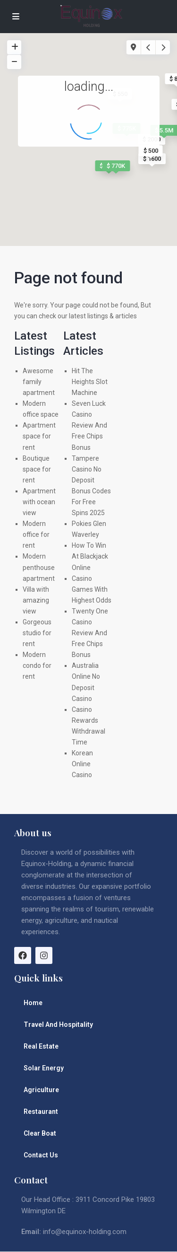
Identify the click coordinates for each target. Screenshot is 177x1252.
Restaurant (41, 1111)
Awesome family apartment (39, 381)
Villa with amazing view (36, 600)
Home (33, 1003)
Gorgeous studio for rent (37, 633)
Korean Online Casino (82, 764)
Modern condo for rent (37, 665)
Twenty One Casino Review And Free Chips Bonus (90, 632)
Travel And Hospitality (58, 1024)
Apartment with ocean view (39, 502)
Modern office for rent (36, 534)
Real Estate (41, 1046)
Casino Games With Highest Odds (91, 589)
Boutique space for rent (37, 469)
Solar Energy (44, 1068)
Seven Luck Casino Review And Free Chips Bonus (89, 425)
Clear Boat (40, 1133)
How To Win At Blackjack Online (90, 556)
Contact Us (41, 1155)
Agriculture (41, 1090)
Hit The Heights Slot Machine (90, 381)
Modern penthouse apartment (39, 567)
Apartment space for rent (39, 436)
